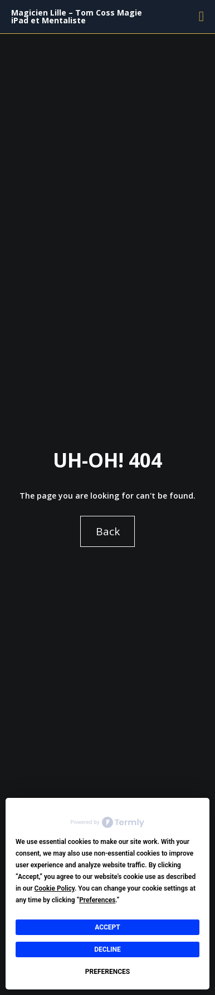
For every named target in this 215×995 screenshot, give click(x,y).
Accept (107, 927)
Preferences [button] (97, 900)
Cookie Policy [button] (55, 888)
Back (108, 531)
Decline (107, 949)
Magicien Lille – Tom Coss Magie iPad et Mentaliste (76, 16)
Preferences (107, 972)
